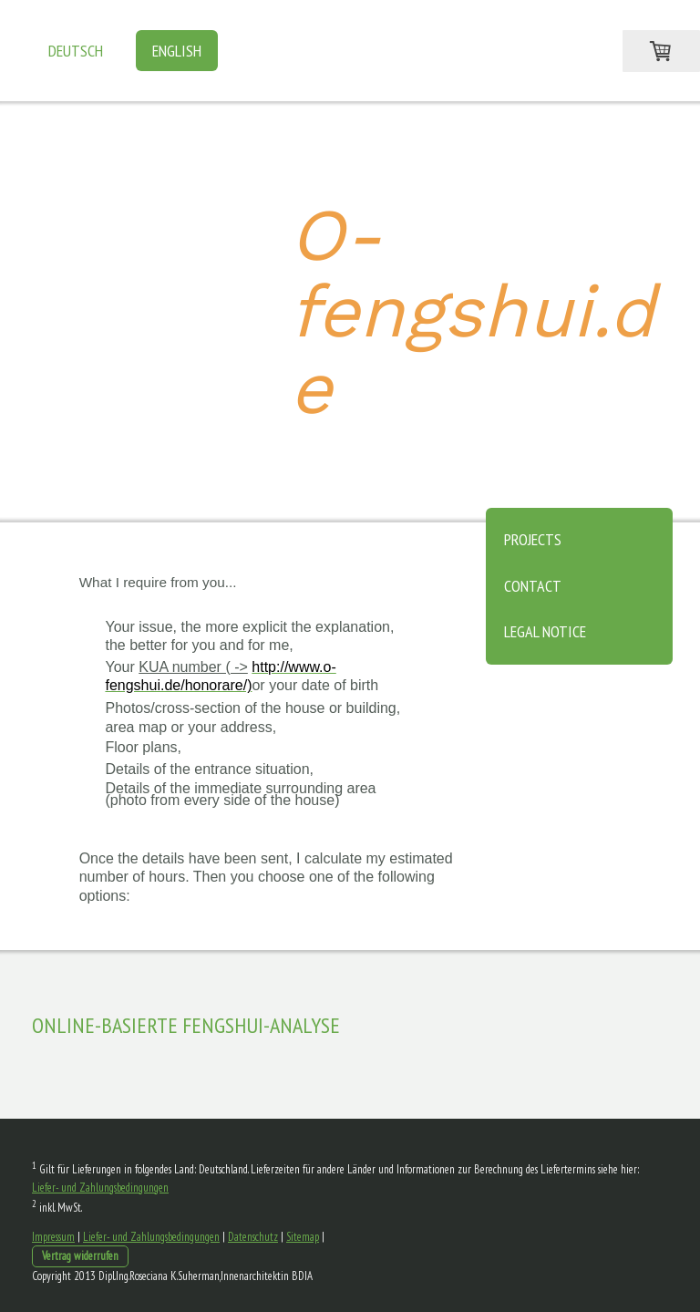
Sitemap (302, 1237)
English (176, 50)
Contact (532, 585)
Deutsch (75, 50)
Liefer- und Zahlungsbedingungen (100, 1187)
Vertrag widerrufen (80, 1256)
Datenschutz (253, 1237)
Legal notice (545, 631)
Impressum (53, 1237)
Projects (532, 539)
